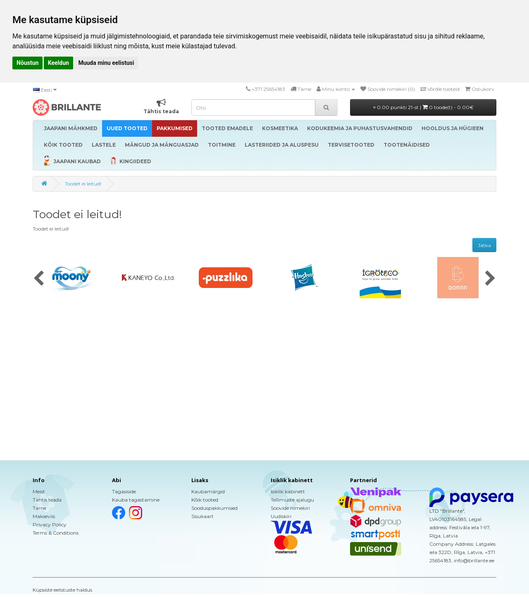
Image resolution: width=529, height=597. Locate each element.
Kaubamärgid (208, 491)
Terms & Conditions (56, 533)
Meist (39, 491)
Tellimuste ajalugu (292, 500)
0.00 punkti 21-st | (423, 107)
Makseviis (44, 516)
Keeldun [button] (58, 62)
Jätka (484, 245)
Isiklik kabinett (288, 491)
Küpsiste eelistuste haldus (62, 590)
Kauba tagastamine (136, 500)
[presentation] (39, 279)
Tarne (39, 508)
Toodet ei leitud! (83, 184)
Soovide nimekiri (290, 508)
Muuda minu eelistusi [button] (106, 62)
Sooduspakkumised (214, 508)
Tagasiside (124, 491)
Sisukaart (202, 516)
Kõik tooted (204, 500)
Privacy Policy (50, 524)
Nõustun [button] (27, 62)
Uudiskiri (281, 516)
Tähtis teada (47, 500)
